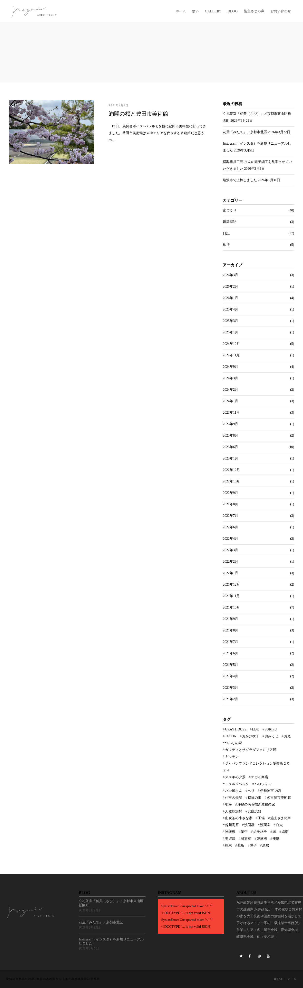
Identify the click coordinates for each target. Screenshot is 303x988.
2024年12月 (231, 344)
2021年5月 (230, 665)
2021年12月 (231, 584)
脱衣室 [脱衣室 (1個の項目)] (246, 838)
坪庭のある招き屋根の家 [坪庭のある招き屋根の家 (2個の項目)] (256, 804)
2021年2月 (230, 699)
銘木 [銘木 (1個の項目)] (228, 845)
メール (292, 979)
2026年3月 (230, 275)
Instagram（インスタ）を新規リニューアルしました (111, 941)
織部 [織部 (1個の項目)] (285, 832)
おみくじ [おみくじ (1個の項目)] (271, 736)
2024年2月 (230, 389)
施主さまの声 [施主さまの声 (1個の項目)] (280, 818)
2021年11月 (231, 596)
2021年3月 (230, 687)
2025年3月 (230, 321)
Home (278, 979)
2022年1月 (230, 573)
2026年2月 (230, 286)
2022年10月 (231, 481)
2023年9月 (230, 424)
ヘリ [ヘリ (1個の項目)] (251, 791)
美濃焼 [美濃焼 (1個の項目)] (230, 838)
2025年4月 (230, 309)
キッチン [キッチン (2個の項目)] (232, 756)
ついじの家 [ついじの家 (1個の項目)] (233, 743)
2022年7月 (230, 516)
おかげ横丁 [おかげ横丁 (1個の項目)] (250, 736)
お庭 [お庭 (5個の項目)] (287, 736)
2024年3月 (230, 378)
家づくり (229, 210)
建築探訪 (229, 222)
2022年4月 (230, 538)
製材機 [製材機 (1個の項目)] (262, 838)
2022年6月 (230, 527)
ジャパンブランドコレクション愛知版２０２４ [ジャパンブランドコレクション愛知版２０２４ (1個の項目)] (256, 767)
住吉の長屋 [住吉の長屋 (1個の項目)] (233, 797)
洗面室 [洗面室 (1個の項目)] (265, 825)
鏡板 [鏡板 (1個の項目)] (240, 845)
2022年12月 (231, 470)
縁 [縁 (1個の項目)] (274, 832)
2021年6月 (230, 653)
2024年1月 (230, 401)
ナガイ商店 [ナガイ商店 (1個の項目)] (259, 777)
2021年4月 (230, 676)
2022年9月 (230, 493)
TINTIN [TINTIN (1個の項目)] (230, 736)
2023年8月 (230, 435)
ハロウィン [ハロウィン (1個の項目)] (263, 784)
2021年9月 (230, 619)
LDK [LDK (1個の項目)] (255, 729)
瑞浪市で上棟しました (240, 180)
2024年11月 (231, 355)
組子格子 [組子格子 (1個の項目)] (260, 832)
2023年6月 (230, 447)
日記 (226, 233)
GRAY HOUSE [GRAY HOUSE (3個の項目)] (235, 729)
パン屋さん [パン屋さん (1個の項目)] (233, 791)
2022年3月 (230, 550)
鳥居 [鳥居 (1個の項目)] (265, 845)
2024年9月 (230, 367)
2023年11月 (231, 412)
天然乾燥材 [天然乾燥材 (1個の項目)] (233, 811)
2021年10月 (231, 607)
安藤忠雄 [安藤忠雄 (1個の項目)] (254, 811)
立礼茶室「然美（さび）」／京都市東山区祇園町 (111, 903)
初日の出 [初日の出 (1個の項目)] (254, 797)
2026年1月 (230, 298)
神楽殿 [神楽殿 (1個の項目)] (230, 832)
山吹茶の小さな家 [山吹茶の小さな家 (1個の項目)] (238, 818)
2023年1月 (230, 458)
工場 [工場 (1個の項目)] (261, 818)
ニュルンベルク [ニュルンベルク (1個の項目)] (237, 784)
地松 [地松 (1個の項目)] (228, 804)
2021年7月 (230, 642)
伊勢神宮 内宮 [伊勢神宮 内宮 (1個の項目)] (271, 791)
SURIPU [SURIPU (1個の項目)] (271, 729)
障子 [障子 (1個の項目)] (253, 845)
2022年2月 (230, 561)
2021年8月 (230, 630)
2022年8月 (230, 504)
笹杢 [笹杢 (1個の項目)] (244, 832)
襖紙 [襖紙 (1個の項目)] (276, 838)
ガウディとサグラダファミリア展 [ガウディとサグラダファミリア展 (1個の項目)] (250, 750)
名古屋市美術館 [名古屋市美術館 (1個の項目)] (279, 797)
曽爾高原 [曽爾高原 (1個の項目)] (232, 825)
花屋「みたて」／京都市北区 (245, 132)
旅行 (226, 245)
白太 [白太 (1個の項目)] (279, 825)
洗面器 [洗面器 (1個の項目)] (249, 825)
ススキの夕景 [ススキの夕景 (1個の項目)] (235, 777)
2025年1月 (230, 332)
